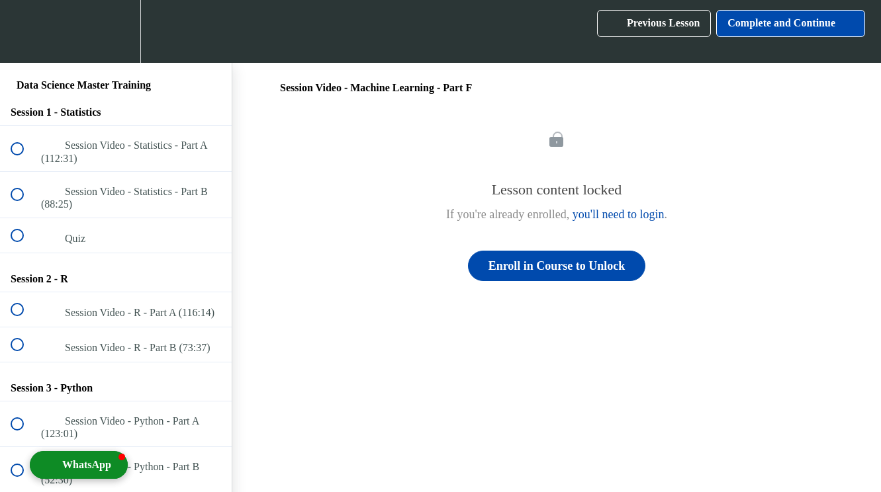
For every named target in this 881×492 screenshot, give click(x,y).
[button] (24, 31)
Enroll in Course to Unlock (557, 265)
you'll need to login (619, 214)
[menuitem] (115, 31)
